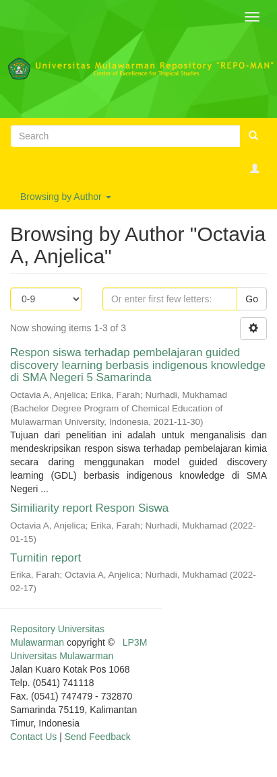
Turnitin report (45, 557)
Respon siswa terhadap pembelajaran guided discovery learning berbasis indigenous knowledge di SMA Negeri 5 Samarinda (138, 365)
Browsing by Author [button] (65, 196)
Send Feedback (98, 736)
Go (251, 299)
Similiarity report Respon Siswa (89, 508)
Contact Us (33, 736)
